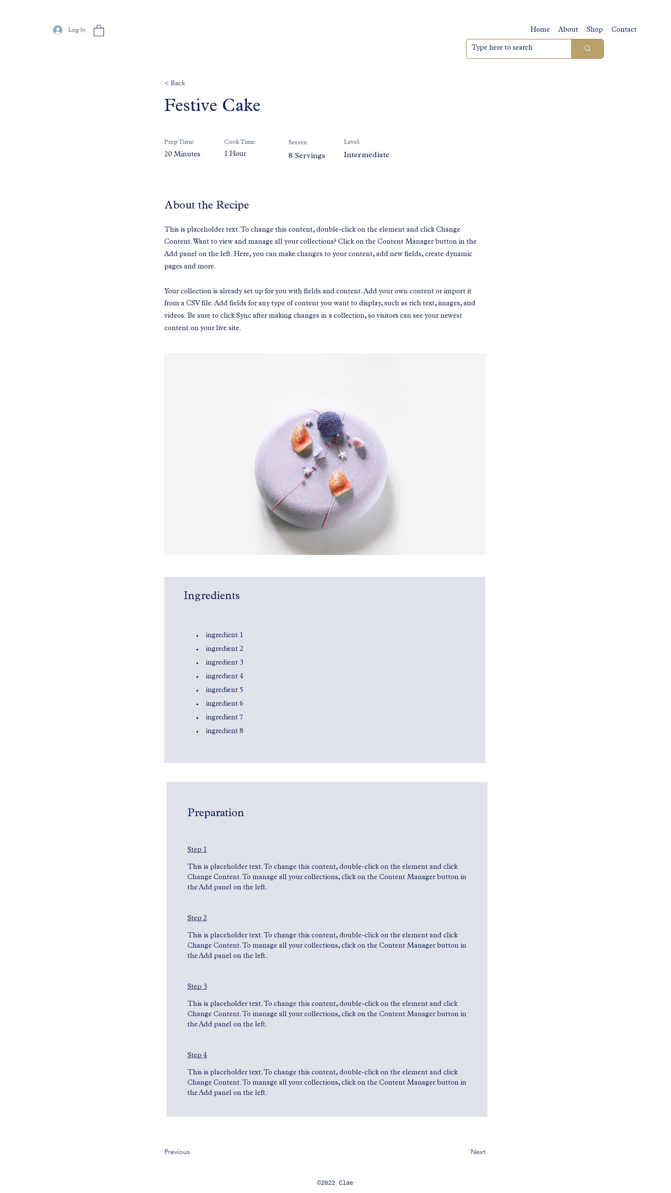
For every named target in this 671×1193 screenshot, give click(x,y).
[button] (99, 30)
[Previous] (192, 1151)
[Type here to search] (512, 48)
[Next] (463, 1151)
